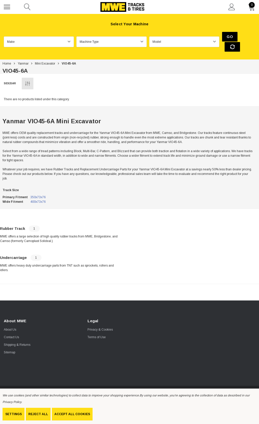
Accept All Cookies (72, 414)
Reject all (38, 414)
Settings (13, 414)
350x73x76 (38, 187)
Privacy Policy (12, 402)
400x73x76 (38, 192)
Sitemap (9, 343)
